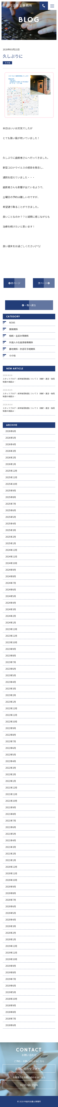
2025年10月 (11, 483)
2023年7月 (10, 662)
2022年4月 (10, 761)
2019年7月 (10, 979)
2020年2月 (10, 932)
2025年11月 (11, 477)
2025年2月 (10, 536)
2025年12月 (11, 470)
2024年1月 (10, 622)
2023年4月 (10, 681)
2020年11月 (11, 873)
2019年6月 (10, 985)
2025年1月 (10, 543)
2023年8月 (10, 655)
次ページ (44, 283)
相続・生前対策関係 (19, 335)
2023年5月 (10, 675)
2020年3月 (10, 926)
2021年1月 (10, 860)
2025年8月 (10, 497)
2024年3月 (10, 609)
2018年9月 (10, 1005)
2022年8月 (10, 734)
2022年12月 (11, 708)
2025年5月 (10, 516)
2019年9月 (10, 965)
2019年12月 (11, 945)
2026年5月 (10, 437)
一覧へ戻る (29, 305)
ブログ (14, 36)
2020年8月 (10, 893)
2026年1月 (10, 464)
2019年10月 (11, 959)
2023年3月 (10, 688)
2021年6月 (10, 827)
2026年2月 (10, 457)
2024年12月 (11, 549)
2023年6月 (10, 668)
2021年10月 (11, 800)
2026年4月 (10, 444)
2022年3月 (10, 767)
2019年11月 (11, 952)
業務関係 (13, 329)
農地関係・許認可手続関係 (22, 348)
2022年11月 (11, 714)
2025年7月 (10, 503)
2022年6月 (10, 747)
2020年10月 (11, 879)
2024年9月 (10, 569)
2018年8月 (10, 1012)
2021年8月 (10, 813)
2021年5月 (10, 833)
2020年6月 (10, 906)
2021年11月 (11, 794)
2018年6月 (10, 1025)
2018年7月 (10, 1018)
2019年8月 (10, 972)
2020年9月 (10, 886)
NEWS (12, 322)
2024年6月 (10, 589)
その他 (12, 355)
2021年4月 (10, 840)
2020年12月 (11, 866)
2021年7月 (10, 820)
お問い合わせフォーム (29, 1068)
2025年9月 (10, 490)
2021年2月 (10, 853)
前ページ (14, 283)
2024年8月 (10, 576)
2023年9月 (10, 648)
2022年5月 (10, 754)
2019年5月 (10, 992)
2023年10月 (11, 642)
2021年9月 (10, 807)
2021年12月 (11, 787)
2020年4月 (10, 919)
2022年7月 (10, 741)
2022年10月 (11, 721)
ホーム (5, 36)
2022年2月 (10, 774)
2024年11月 (11, 556)
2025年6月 (10, 510)
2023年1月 (10, 701)
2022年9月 (10, 728)
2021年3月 (10, 846)
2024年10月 (11, 563)
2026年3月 (10, 450)
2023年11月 (11, 635)
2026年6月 (10, 431)
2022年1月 (10, 780)
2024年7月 (10, 582)
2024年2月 (10, 615)
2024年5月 (10, 596)
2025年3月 (10, 530)
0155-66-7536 (29, 1085)
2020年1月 (10, 939)
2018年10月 (11, 998)
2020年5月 (10, 912)
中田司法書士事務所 (17, 5)
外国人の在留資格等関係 (21, 342)
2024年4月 (10, 602)
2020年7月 (10, 899)
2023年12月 (11, 629)
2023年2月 (10, 695)
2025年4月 (10, 523)
